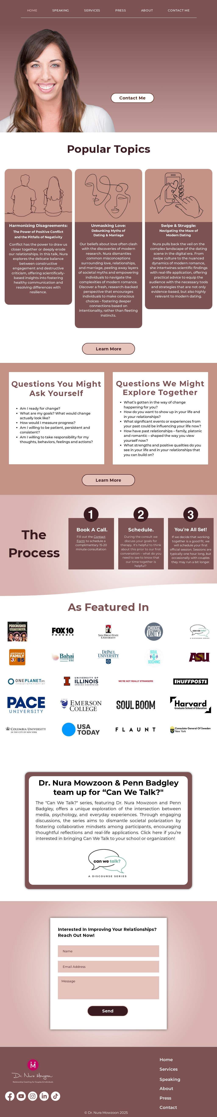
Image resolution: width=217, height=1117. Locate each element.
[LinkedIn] (44, 1096)
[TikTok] (55, 1096)
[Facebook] (9, 1096)
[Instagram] (32, 1096)
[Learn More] (108, 349)
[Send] (107, 1011)
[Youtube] (21, 1096)
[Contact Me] (132, 98)
